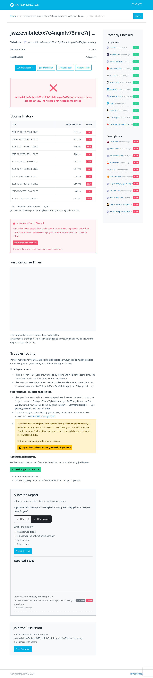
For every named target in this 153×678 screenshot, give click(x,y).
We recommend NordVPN (25, 243)
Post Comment (23, 649)
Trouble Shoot (65, 67)
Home (13, 16)
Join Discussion (46, 67)
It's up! (22, 519)
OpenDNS (35, 416)
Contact (137, 4)
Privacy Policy (136, 673)
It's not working (36, 535)
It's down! (41, 519)
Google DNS (49, 416)
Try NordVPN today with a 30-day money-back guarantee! (45, 447)
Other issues (23, 544)
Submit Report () (25, 67)
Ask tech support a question (25, 469)
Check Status (83, 67)
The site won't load (26, 531)
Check (138, 16)
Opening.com (24, 5)
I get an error (23, 540)
